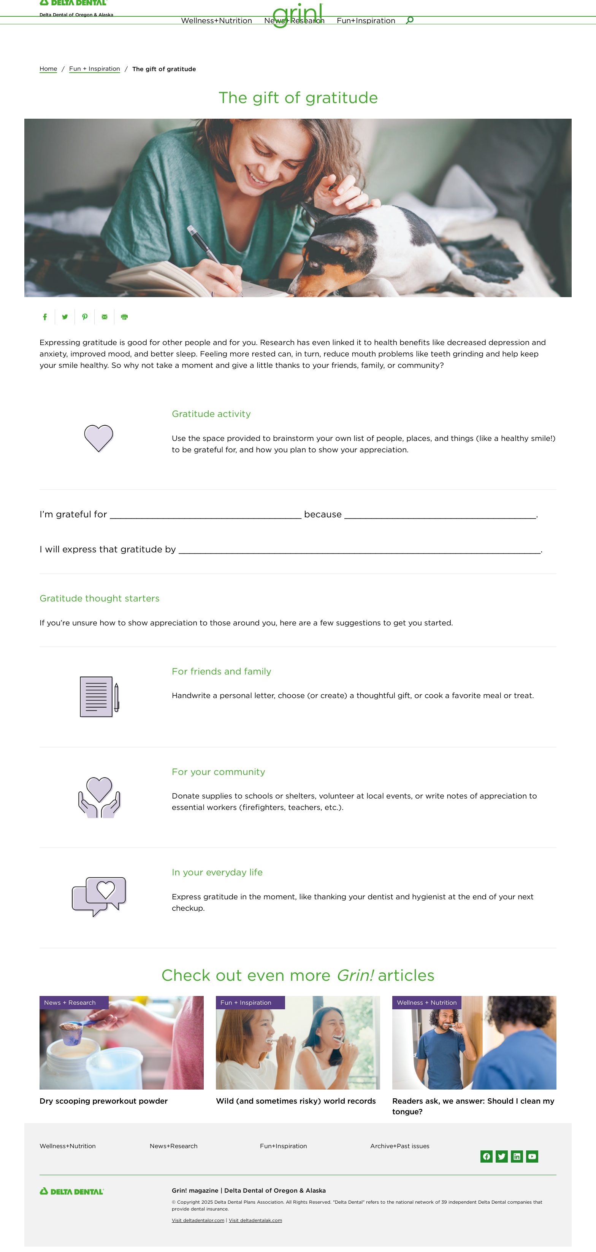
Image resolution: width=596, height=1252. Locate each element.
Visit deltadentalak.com (255, 1225)
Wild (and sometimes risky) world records (296, 1106)
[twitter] (64, 322)
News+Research (294, 50)
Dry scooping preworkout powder (104, 1106)
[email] (104, 322)
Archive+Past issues (400, 1151)
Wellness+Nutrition (216, 50)
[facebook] (45, 322)
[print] (124, 322)
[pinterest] (84, 322)
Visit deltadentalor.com (198, 1225)
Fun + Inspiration (94, 74)
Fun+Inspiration (366, 50)
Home (48, 74)
